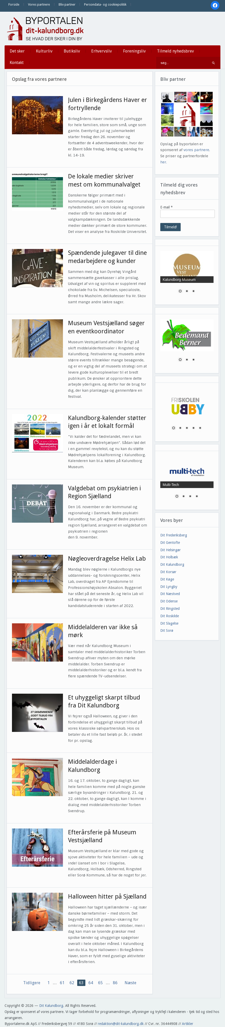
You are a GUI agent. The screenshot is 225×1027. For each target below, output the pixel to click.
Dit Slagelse (169, 623)
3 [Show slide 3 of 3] (193, 291)
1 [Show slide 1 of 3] (180, 291)
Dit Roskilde (169, 616)
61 (62, 982)
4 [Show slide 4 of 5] (193, 428)
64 (90, 982)
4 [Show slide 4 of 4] (197, 496)
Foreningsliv (134, 51)
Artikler (187, 1024)
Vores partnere (39, 4)
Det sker (17, 51)
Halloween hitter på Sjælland (107, 896)
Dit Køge (167, 579)
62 (72, 982)
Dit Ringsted (170, 609)
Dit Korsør (168, 572)
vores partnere (196, 150)
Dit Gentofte (170, 543)
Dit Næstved (170, 594)
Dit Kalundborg (172, 564)
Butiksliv (72, 51)
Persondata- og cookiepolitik (105, 4)
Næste (130, 982)
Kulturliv (44, 51)
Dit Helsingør (170, 550)
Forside (13, 4)
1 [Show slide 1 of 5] (173, 428)
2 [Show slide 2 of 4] (183, 496)
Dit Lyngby (168, 587)
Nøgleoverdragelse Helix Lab (107, 558)
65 (100, 982)
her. (163, 162)
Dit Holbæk (169, 557)
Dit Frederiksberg (173, 535)
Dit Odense (169, 601)
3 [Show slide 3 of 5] (187, 428)
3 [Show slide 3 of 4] (190, 496)
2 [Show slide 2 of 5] (180, 428)
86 (115, 982)
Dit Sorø (166, 630)
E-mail (166, 207)
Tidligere (31, 982)
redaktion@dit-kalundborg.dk (121, 1024)
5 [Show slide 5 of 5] (200, 428)
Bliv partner (67, 4)
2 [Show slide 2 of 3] (187, 291)
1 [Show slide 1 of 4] (177, 496)
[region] (187, 275)
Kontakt (17, 62)
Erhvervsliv (101, 51)
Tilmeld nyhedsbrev (175, 51)
